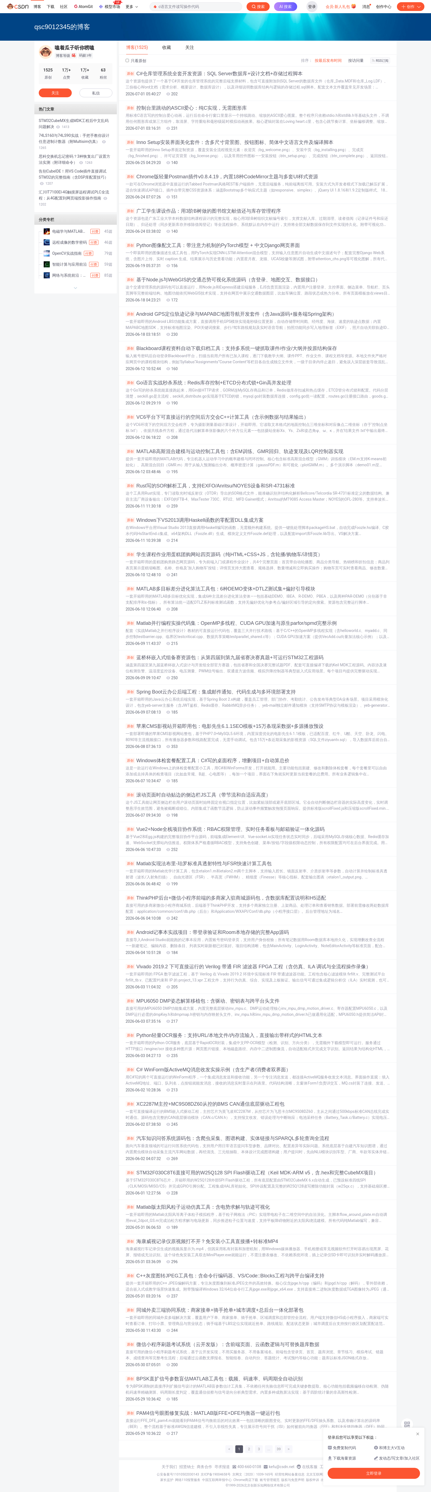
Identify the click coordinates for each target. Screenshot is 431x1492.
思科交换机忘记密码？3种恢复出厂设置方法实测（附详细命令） (74, 159)
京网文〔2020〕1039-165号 (252, 1474)
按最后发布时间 (328, 60)
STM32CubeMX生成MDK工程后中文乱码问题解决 (74, 123)
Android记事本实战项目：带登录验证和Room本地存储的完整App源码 (207, 932)
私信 (96, 93)
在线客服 (309, 1467)
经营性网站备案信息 (290, 1474)
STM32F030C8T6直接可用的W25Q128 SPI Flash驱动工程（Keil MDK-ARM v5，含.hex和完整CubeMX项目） (252, 1172)
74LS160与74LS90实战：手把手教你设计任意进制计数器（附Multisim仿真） (74, 141)
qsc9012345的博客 (62, 26)
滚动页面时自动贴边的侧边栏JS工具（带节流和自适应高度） (198, 795)
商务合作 (204, 1467)
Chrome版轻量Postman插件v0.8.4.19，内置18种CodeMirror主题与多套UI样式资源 (222, 176)
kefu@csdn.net (281, 1467)
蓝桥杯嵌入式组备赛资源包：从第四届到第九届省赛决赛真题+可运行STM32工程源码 (225, 657)
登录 (312, 6)
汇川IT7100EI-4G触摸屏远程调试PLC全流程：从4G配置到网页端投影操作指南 (74, 198)
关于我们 (169, 1467)
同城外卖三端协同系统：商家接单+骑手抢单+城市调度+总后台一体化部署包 (214, 1310)
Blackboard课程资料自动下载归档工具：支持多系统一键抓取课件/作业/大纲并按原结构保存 (231, 348)
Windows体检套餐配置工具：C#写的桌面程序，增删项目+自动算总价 (207, 760)
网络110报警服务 (187, 1480)
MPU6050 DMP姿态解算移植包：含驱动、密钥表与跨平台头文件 (203, 1001)
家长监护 (166, 1480)
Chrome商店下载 (245, 1480)
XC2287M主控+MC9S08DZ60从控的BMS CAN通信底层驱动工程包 (205, 1104)
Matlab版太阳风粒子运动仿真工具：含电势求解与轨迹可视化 (198, 1207)
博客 (37, 6)
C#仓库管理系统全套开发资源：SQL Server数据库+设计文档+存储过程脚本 (214, 73)
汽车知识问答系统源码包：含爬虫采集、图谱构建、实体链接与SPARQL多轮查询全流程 (227, 1138)
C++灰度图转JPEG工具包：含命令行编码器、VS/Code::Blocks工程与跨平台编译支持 (225, 1276)
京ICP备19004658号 (216, 1474)
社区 (64, 6)
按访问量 (356, 60)
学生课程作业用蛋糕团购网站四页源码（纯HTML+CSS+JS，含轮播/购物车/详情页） (224, 554)
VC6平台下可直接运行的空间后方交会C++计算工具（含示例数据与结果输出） (217, 417)
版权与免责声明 (292, 1480)
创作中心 (383, 6)
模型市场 (110, 5)
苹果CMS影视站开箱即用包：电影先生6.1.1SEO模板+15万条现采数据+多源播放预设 (225, 726)
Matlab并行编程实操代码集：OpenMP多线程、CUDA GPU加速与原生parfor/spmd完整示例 (231, 623)
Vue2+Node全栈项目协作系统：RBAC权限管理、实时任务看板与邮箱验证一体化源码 (225, 829)
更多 (132, 6)
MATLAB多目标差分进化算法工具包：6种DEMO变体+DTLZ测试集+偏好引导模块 (220, 589)
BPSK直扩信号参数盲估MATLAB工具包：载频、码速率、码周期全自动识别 (214, 1379)
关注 (55, 93)
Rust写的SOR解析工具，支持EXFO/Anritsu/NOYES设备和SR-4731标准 (210, 486)
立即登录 (374, 1473)
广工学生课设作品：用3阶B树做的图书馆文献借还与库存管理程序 (203, 211)
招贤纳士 (187, 1467)
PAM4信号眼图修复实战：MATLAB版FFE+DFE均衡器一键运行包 (203, 1413)
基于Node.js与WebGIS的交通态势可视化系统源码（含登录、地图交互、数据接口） (223, 279)
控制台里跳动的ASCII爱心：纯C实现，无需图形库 (186, 108)
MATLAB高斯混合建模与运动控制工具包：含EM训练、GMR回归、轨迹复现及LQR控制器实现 (234, 451)
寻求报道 (222, 1467)
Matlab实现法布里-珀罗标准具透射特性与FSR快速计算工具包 (199, 863)
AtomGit (83, 6)
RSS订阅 (380, 61)
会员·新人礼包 (341, 6)
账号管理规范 (270, 1480)
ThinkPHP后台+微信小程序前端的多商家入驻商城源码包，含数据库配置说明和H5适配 (226, 898)
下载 (50, 6)
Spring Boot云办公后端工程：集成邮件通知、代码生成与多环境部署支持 (211, 692)
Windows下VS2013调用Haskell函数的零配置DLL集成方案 (195, 520)
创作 (411, 6)
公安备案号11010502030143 (178, 1474)
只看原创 (136, 61)
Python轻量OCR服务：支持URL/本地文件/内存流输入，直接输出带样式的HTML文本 (224, 1035)
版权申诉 (312, 1480)
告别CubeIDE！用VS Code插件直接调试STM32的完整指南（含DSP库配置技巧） (73, 177)
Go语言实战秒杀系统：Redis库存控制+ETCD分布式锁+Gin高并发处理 (208, 383)
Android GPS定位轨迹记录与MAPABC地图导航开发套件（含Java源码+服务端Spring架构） (231, 314)
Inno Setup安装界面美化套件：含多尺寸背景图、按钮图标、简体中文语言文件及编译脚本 (229, 142)
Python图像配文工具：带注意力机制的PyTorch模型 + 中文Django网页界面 (213, 245)
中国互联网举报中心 (217, 1480)
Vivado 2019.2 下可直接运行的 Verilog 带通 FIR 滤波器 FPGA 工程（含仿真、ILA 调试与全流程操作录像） (248, 966)
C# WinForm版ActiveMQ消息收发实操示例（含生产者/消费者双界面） (208, 1069)
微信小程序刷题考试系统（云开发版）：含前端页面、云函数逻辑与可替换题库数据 (222, 1344)
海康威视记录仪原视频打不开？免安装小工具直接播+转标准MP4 (202, 1241)
